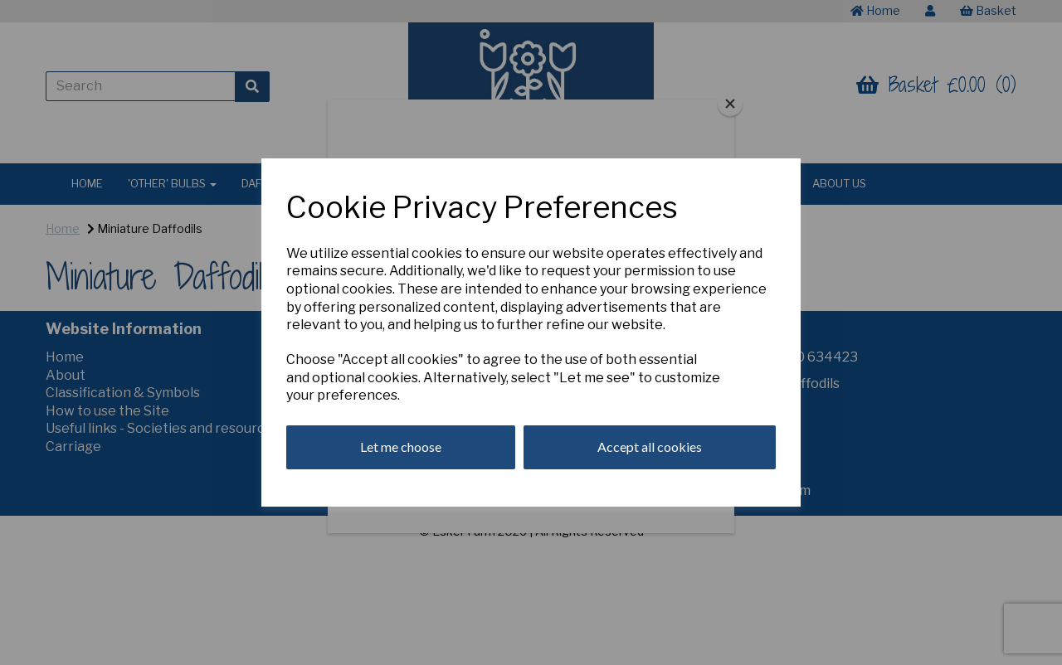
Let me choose (400, 446)
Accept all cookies (649, 446)
